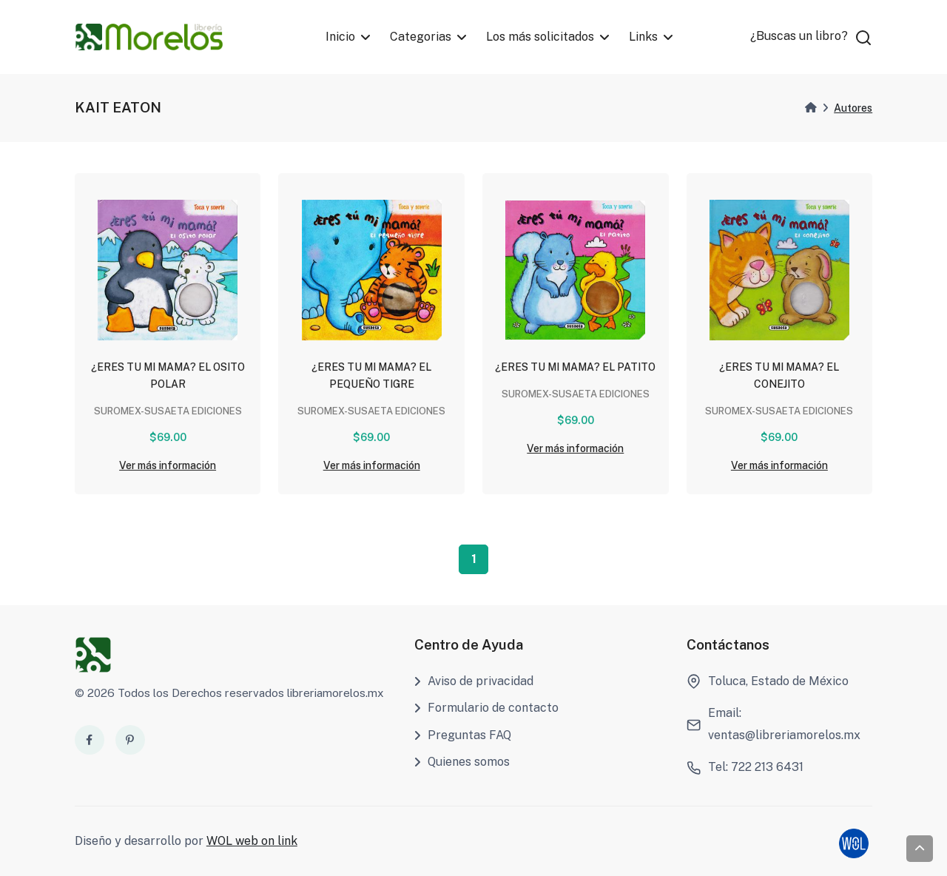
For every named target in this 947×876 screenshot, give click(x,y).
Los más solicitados (541, 37)
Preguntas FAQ (462, 735)
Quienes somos (462, 762)
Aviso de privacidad (473, 681)
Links (644, 37)
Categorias (420, 37)
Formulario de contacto (486, 708)
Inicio (340, 37)
